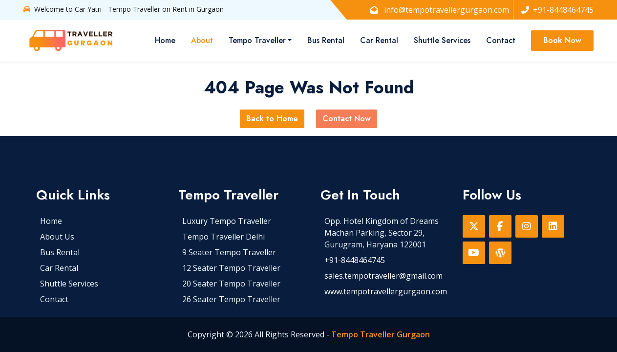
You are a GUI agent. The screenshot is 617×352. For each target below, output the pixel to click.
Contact (500, 40)
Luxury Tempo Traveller (226, 221)
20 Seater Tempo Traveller (231, 283)
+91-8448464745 (557, 9)
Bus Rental (325, 40)
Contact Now (346, 118)
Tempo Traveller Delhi (223, 236)
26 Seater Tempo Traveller (231, 299)
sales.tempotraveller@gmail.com (383, 275)
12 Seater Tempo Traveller (231, 268)
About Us (57, 236)
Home (165, 40)
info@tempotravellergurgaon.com (439, 9)
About (202, 40)
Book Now (562, 40)
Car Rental (379, 40)
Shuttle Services (442, 40)
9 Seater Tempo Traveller (229, 252)
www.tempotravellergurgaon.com (385, 291)
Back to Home (272, 118)
